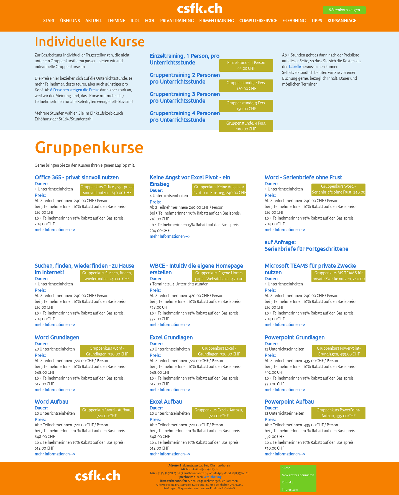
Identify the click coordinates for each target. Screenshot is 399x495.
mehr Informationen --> (55, 454)
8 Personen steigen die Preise (74, 90)
